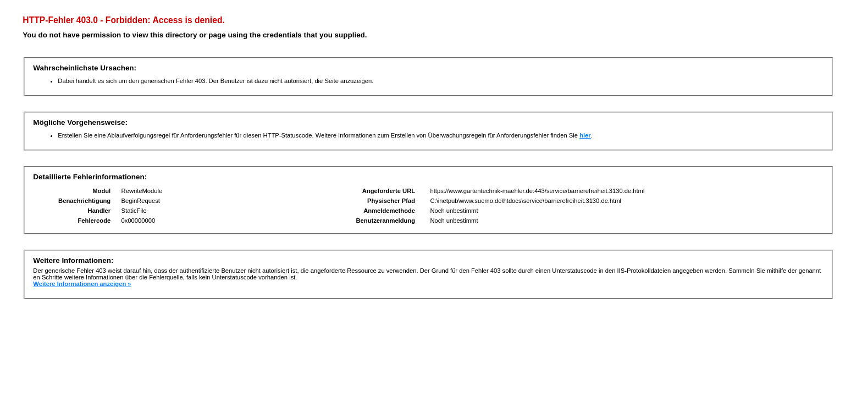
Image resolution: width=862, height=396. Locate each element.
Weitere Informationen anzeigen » (82, 283)
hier (585, 135)
